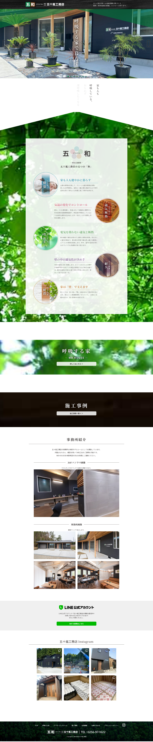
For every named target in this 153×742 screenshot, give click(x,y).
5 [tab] (79, 77)
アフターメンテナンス (60, 725)
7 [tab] (85, 77)
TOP (36, 725)
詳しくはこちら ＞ (76, 364)
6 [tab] (82, 77)
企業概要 (84, 725)
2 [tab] (71, 77)
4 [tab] (76, 77)
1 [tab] (68, 77)
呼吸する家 (45, 725)
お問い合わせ (96, 725)
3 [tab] (74, 77)
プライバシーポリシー (111, 725)
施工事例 (74, 725)
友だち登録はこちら (76, 623)
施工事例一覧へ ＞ (76, 413)
